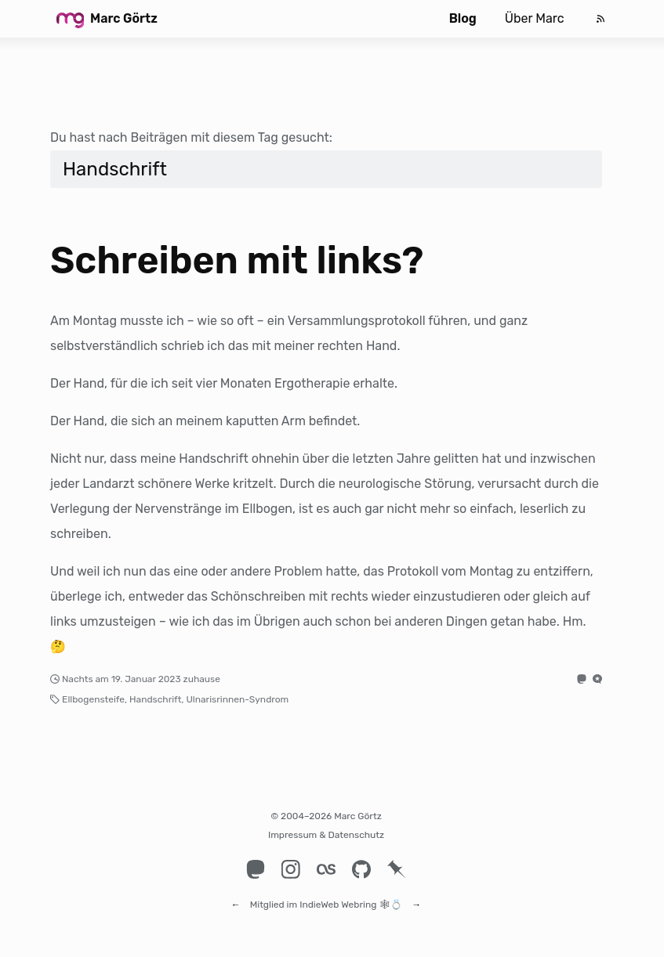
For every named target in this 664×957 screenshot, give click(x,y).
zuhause (201, 679)
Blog (463, 18)
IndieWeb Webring (337, 897)
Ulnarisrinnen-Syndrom (237, 699)
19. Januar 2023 (146, 679)
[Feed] (600, 19)
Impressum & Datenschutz (326, 834)
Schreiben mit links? (236, 260)
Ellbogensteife (93, 699)
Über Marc (534, 18)
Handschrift (155, 699)
